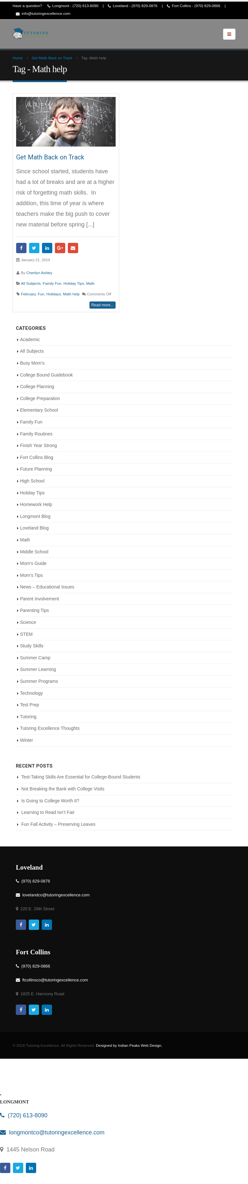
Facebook (21, 248)
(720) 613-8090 (23, 1115)
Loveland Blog (34, 527)
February (28, 294)
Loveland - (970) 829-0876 (132, 6)
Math (90, 283)
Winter (26, 740)
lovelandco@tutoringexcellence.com (53, 895)
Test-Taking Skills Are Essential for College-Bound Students (80, 776)
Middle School (34, 551)
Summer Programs (39, 681)
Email (73, 248)
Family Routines (36, 433)
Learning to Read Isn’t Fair (48, 812)
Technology (31, 693)
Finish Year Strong (38, 445)
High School (32, 480)
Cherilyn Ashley (39, 273)
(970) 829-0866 (33, 966)
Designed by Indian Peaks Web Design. (129, 1045)
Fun (41, 294)
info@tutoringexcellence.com (43, 13)
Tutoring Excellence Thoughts (49, 728)
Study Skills (31, 645)
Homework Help (36, 504)
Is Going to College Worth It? (50, 800)
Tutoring (28, 716)
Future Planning (36, 469)
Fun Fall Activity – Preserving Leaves (58, 824)
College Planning (37, 386)
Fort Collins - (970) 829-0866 (193, 6)
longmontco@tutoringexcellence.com (52, 1132)
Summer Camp (35, 657)
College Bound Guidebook (46, 374)
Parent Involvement (39, 598)
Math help (71, 294)
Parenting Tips (34, 610)
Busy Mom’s (32, 363)
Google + (60, 248)
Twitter (34, 248)
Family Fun (52, 283)
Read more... (102, 305)
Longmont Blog (35, 516)
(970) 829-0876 (33, 881)
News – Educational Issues (47, 586)
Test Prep (29, 704)
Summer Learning (38, 669)
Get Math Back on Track (50, 157)
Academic (30, 339)
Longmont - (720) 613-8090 (72, 6)
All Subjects (31, 283)
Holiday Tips (74, 283)
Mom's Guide (33, 563)
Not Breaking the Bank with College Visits (62, 788)
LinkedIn (47, 248)
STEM (26, 634)
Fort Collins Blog (36, 457)
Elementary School (39, 410)
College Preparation (40, 398)
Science (28, 622)
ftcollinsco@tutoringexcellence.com (52, 980)
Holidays (53, 294)
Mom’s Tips (31, 575)
